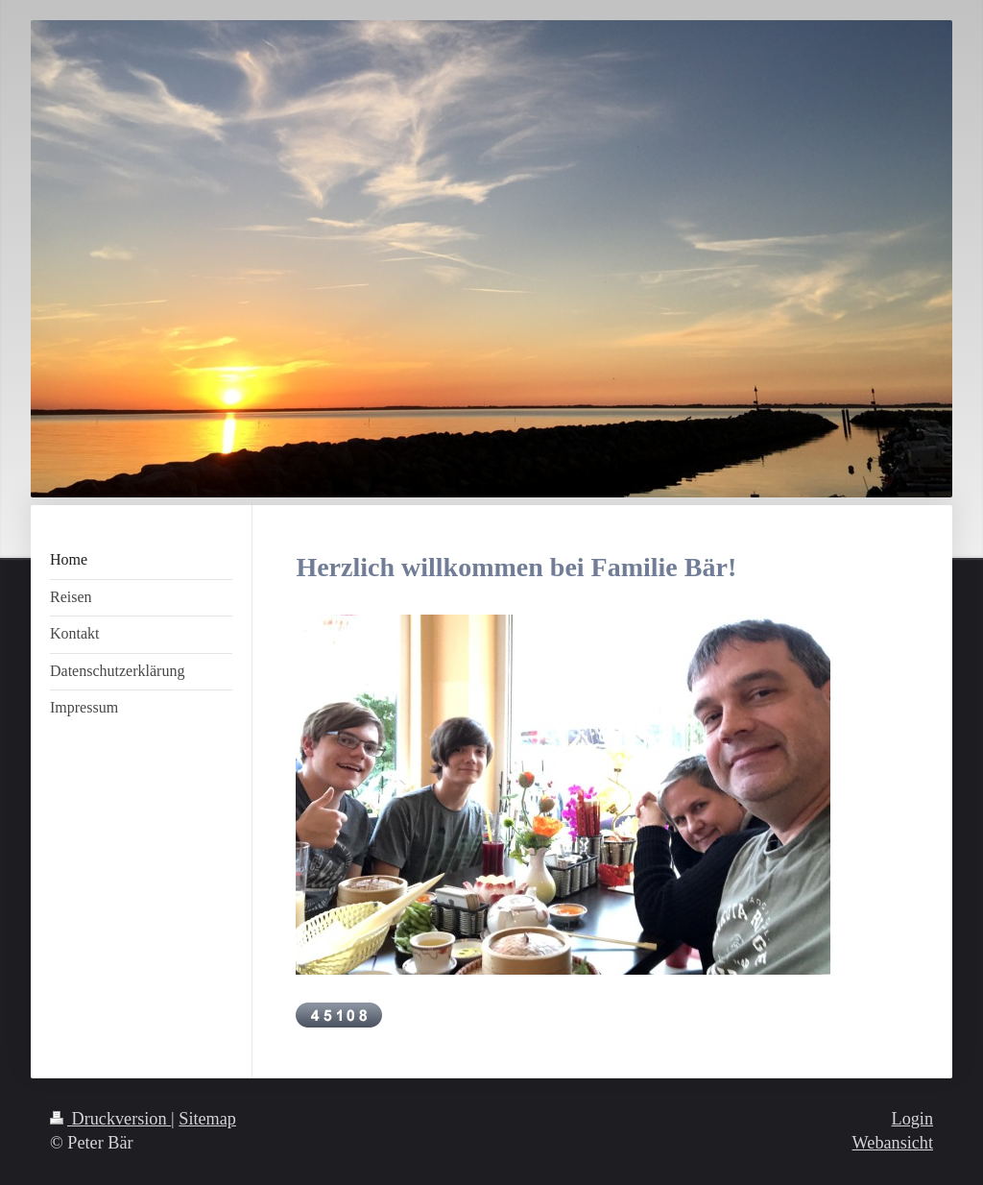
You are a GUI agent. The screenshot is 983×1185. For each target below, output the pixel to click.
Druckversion (110, 1118)
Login (912, 1118)
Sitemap (207, 1118)
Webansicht (892, 1142)
